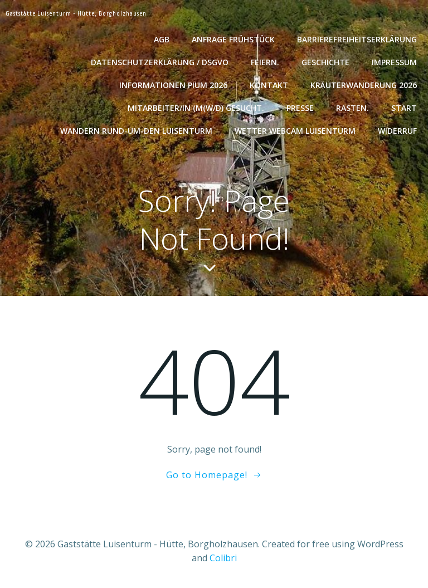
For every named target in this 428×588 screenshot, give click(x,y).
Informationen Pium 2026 (173, 85)
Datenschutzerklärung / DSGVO (159, 62)
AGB (161, 39)
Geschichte (325, 62)
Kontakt (269, 85)
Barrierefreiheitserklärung (357, 39)
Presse (300, 108)
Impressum (394, 62)
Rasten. (352, 108)
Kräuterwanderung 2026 (363, 85)
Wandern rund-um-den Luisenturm (136, 130)
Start (404, 108)
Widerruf (397, 130)
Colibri (223, 558)
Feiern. (265, 62)
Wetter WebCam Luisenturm (295, 130)
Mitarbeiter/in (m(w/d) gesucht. (196, 108)
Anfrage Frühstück (233, 39)
